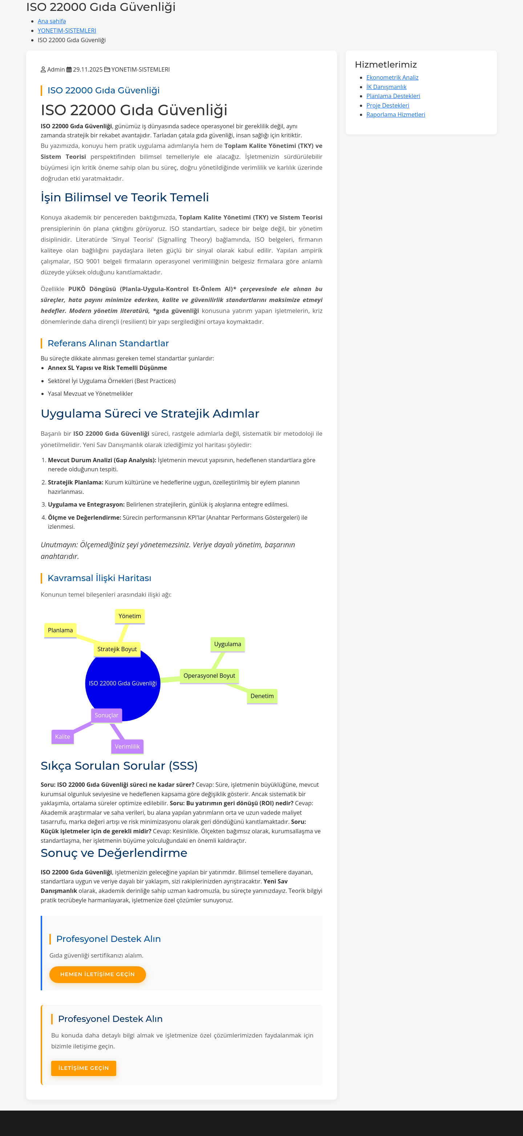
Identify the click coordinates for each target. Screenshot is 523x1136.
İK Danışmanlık (386, 87)
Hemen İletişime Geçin (97, 974)
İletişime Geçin (83, 1068)
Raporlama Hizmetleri (395, 114)
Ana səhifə (52, 21)
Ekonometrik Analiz (392, 77)
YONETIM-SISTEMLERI (67, 31)
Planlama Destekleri (393, 96)
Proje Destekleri (387, 105)
